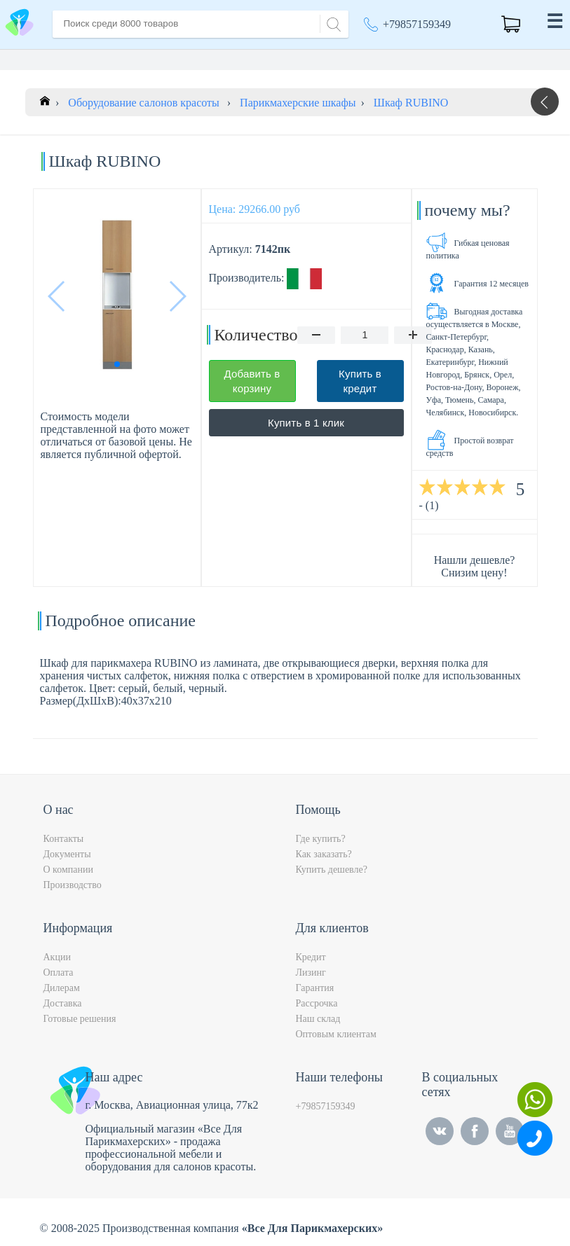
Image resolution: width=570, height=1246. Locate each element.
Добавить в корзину (252, 381)
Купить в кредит (360, 381)
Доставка (62, 1003)
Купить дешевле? (331, 869)
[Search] (331, 23)
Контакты (63, 838)
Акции (57, 957)
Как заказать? (324, 854)
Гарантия (315, 988)
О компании (68, 869)
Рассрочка (317, 1003)
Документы (67, 854)
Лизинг (311, 972)
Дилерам (61, 988)
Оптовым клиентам (336, 1034)
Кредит (311, 957)
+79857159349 (417, 24)
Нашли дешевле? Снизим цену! (474, 566)
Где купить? (321, 838)
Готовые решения (79, 1018)
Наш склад (318, 1018)
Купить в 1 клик (306, 423)
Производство (72, 885)
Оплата (58, 972)
